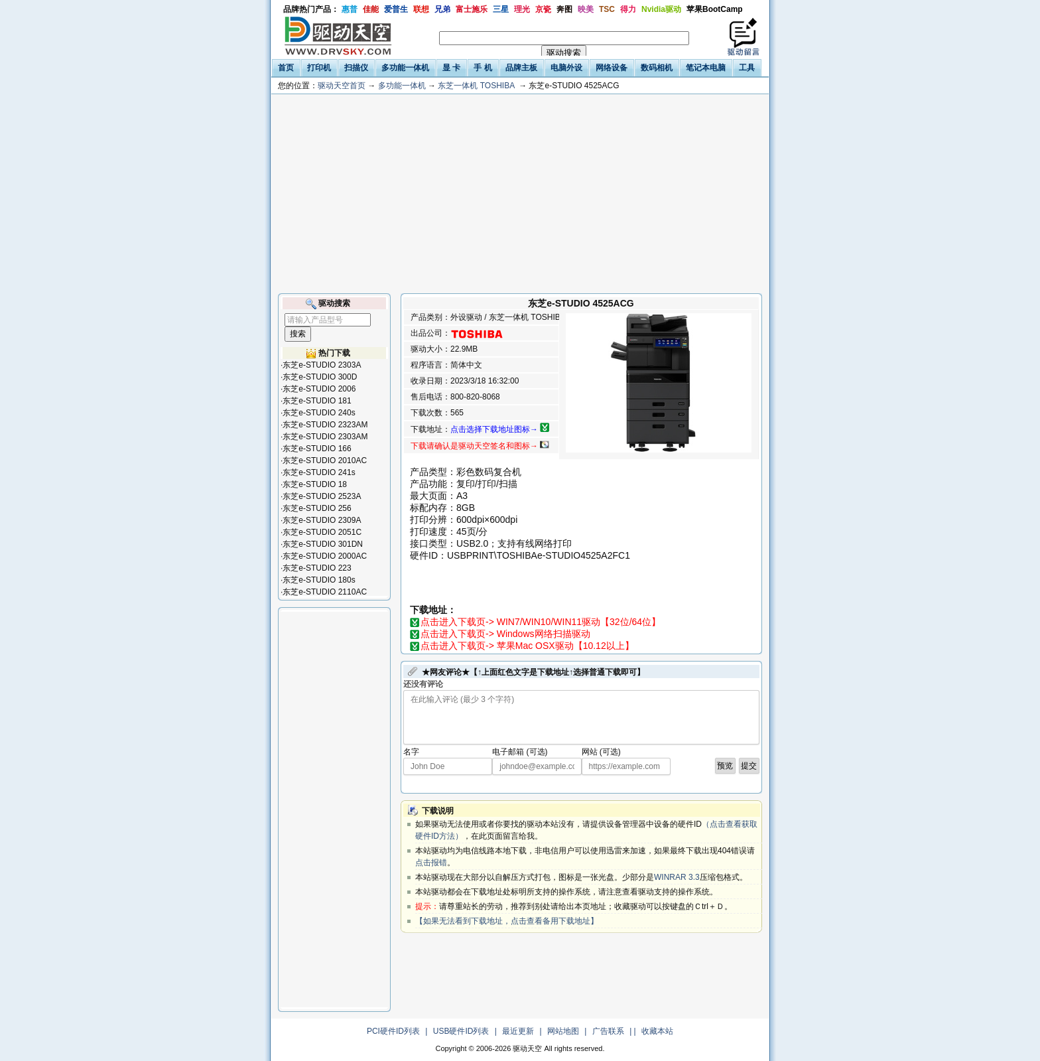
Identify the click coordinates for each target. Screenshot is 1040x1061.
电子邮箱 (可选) (519, 751)
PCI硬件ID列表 (393, 1031)
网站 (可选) (601, 751)
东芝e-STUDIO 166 (317, 448)
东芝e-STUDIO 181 (317, 400)
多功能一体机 (402, 85)
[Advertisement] (520, 194)
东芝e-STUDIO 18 (315, 484)
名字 (411, 751)
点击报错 (431, 862)
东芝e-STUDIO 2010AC (325, 460)
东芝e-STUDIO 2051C (322, 532)
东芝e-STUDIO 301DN (323, 544)
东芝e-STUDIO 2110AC (325, 592)
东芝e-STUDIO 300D (320, 377)
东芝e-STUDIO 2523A (322, 496)
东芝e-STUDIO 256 (317, 508)
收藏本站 (657, 1031)
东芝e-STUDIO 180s (319, 580)
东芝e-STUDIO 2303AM (325, 436)
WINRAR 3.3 (677, 877)
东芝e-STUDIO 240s (319, 412)
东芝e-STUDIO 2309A (322, 520)
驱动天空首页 (341, 85)
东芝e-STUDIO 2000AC (325, 556)
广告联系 (608, 1031)
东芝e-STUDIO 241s (319, 472)
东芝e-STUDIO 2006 (319, 388)
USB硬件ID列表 (461, 1031)
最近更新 (518, 1031)
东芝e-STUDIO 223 (317, 568)
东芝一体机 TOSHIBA (476, 85)
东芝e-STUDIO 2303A (322, 365)
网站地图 (563, 1031)
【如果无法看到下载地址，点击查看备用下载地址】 (506, 921)
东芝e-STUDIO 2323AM (325, 424)
